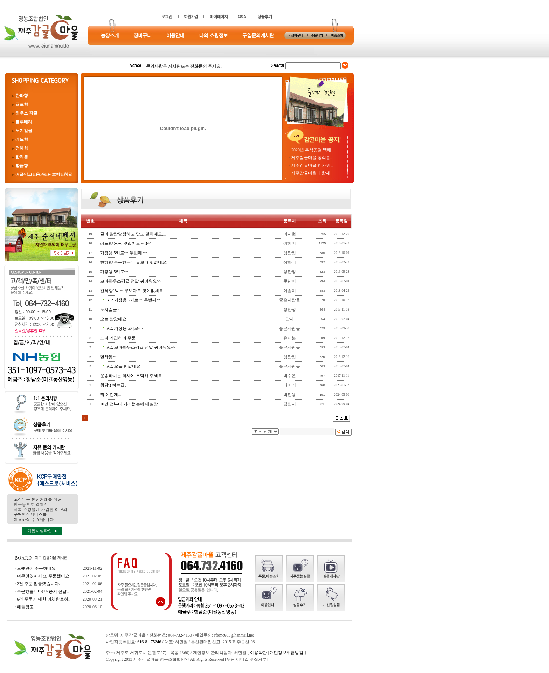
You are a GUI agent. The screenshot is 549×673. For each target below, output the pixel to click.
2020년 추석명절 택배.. (312, 149)
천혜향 (21, 148)
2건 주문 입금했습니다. (38, 583)
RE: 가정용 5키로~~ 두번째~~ (134, 300)
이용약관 (258, 652)
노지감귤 (23, 130)
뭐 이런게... (110, 394)
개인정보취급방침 (286, 652)
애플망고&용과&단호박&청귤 (43, 174)
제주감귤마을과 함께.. (311, 173)
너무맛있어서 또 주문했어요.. (44, 576)
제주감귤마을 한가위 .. (312, 165)
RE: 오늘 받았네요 (124, 366)
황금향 (21, 165)
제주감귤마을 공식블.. (311, 157)
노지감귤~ (109, 309)
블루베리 (23, 121)
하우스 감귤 (26, 113)
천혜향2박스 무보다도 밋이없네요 (131, 290)
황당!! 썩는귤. (113, 385)
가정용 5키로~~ (114, 271)
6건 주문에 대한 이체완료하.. (43, 599)
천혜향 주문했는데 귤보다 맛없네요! (134, 262)
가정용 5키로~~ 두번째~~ (123, 252)
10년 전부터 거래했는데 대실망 (129, 404)
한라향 (21, 95)
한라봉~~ (108, 356)
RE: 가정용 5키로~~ (125, 328)
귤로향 (21, 104)
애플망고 (25, 606)
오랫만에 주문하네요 (36, 568)
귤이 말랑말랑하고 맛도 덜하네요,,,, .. (134, 233)
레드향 (21, 139)
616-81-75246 (149, 641)
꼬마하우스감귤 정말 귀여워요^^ (130, 281)
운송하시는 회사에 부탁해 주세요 (131, 375)
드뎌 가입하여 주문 (118, 337)
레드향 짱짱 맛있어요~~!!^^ (125, 243)
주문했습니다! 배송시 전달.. (43, 591)
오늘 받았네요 (113, 319)
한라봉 (21, 156)
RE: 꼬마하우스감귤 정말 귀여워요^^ (141, 347)
